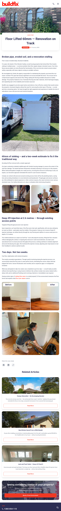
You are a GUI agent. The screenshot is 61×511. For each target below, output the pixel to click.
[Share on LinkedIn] (8, 365)
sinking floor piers (20, 276)
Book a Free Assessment (30, 495)
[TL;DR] (58, 10)
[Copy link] (13, 365)
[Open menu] (58, 4)
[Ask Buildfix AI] (57, 507)
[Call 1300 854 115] (53, 4)
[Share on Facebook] (3, 365)
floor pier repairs (21, 278)
